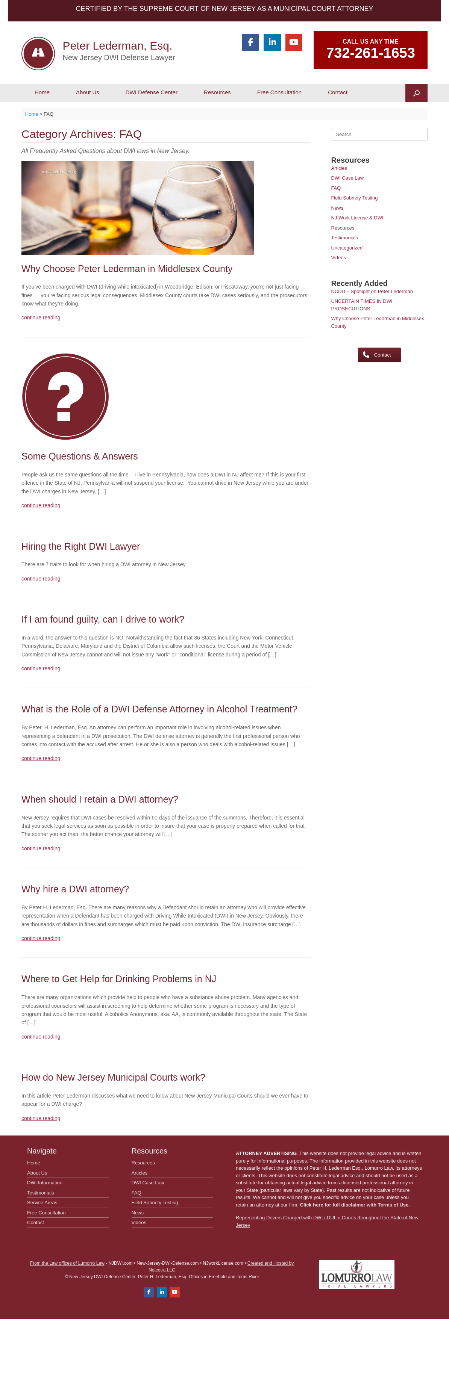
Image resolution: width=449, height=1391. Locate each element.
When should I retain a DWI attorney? (99, 799)
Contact (337, 92)
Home (42, 92)
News (337, 208)
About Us (87, 92)
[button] (416, 93)
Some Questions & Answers (79, 456)
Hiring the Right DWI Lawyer (80, 546)
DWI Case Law (347, 178)
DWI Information (44, 1182)
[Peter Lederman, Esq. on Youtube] (293, 42)
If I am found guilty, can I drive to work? (102, 619)
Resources (217, 92)
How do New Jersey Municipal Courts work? (113, 1077)
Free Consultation (279, 92)
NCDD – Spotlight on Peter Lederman (372, 291)
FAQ (336, 188)
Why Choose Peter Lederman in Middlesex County (126, 268)
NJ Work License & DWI (357, 218)
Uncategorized (347, 248)
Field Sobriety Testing (354, 198)
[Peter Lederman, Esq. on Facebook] (250, 42)
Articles (339, 168)
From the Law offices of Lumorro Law (67, 1263)
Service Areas (42, 1202)
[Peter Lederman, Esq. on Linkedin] (272, 42)
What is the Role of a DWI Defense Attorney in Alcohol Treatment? (159, 709)
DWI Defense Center (151, 92)
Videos (338, 257)
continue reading (41, 317)
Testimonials (344, 237)
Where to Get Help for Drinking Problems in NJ (118, 979)
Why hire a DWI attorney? (75, 889)
